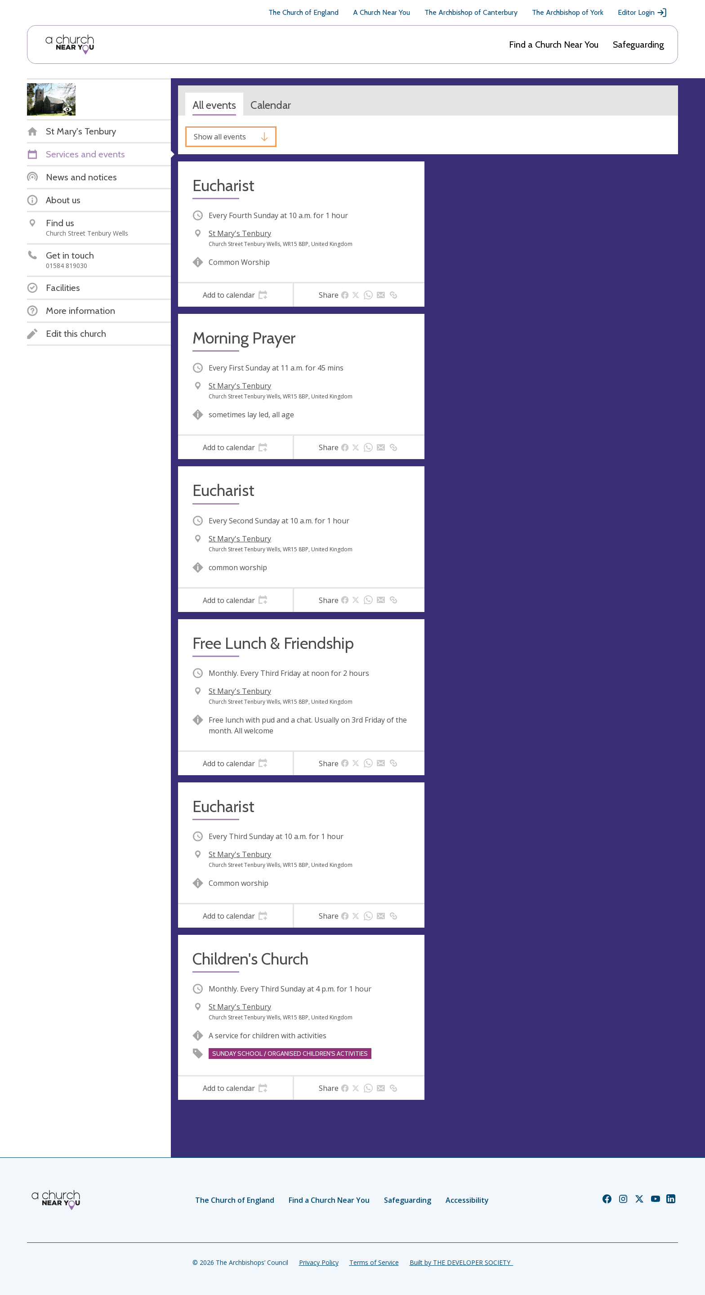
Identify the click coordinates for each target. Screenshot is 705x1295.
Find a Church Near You (553, 44)
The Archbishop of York (567, 12)
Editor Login (642, 12)
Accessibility (467, 1200)
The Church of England (303, 12)
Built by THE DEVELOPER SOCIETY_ (461, 1262)
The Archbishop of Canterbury (471, 12)
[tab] (235, 295)
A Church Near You (381, 12)
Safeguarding (638, 44)
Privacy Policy (319, 1262)
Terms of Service (374, 1262)
